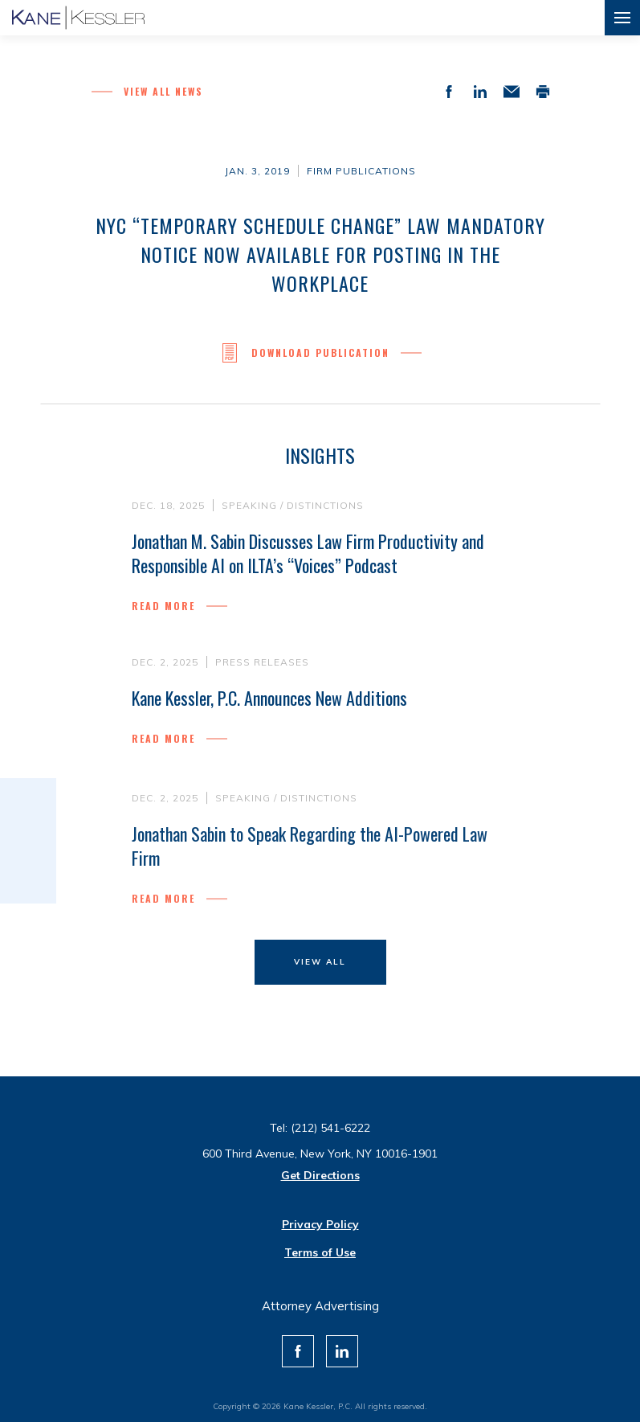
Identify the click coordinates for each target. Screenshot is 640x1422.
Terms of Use (320, 1252)
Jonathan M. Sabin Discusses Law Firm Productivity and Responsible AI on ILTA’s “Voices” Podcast (308, 553)
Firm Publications (361, 171)
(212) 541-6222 (330, 1128)
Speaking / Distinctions (293, 505)
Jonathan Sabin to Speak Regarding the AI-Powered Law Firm (309, 850)
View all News (163, 91)
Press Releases (262, 662)
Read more (163, 606)
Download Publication (320, 353)
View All (320, 962)
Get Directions (320, 1175)
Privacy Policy (320, 1224)
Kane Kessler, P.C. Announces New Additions (269, 698)
